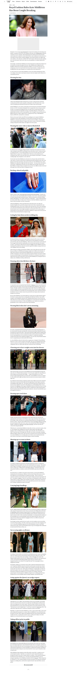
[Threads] (62, 1)
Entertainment (33, 1)
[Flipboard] (55, 1)
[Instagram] (51, 1)
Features (40, 1)
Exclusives (18, 1)
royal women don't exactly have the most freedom (29, 194)
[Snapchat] (60, 1)
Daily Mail (14, 512)
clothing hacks (39, 53)
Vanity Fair (39, 607)
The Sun (17, 198)
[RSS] (65, 1)
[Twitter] (53, 1)
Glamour (33, 285)
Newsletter (69, 1)
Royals (23, 1)
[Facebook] (46, 1)
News (13, 1)
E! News (22, 109)
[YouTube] (48, 1)
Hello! (32, 244)
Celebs (27, 1)
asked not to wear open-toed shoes (26, 424)
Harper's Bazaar (39, 421)
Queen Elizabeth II (24, 51)
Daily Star (18, 386)
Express (27, 57)
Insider (21, 149)
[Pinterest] (58, 1)
